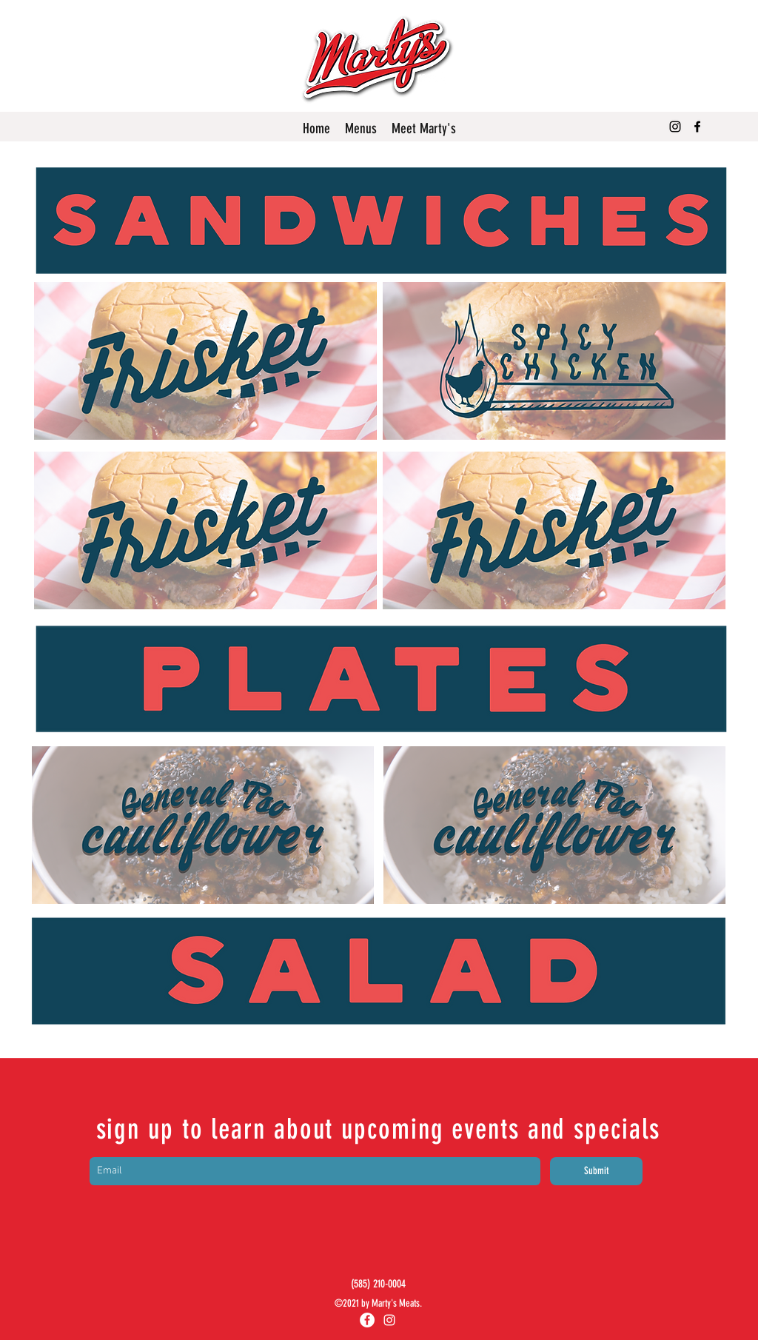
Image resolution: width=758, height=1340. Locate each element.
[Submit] (596, 1171)
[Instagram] (675, 126)
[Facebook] (697, 126)
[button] (361, 128)
